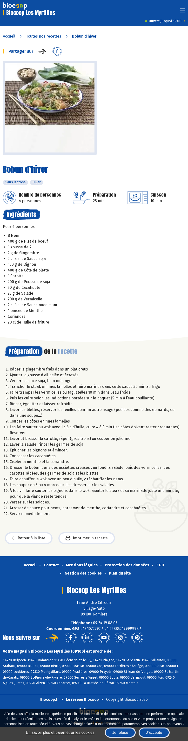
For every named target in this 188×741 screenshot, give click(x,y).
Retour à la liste (28, 538)
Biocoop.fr (49, 699)
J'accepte (154, 732)
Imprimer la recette (87, 538)
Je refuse (120, 732)
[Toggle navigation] (182, 12)
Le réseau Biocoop (82, 699)
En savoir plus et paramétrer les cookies (60, 732)
